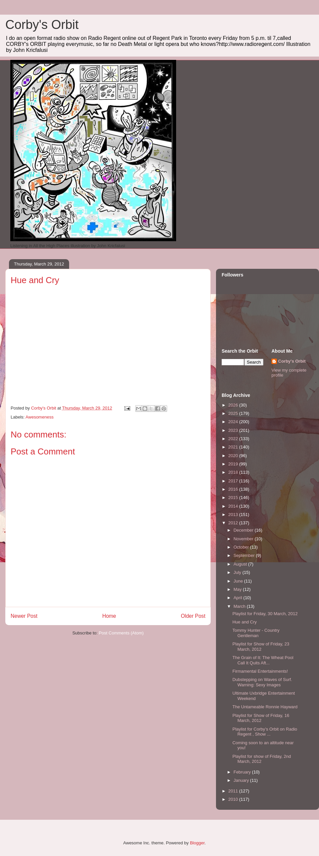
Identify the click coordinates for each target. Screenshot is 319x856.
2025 (233, 413)
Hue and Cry (244, 621)
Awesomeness (39, 417)
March (240, 606)
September (245, 555)
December (244, 530)
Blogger (197, 842)
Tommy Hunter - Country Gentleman (255, 633)
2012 (233, 522)
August (241, 564)
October (242, 547)
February (243, 772)
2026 (233, 405)
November (244, 538)
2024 (233, 421)
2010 (233, 799)
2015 (233, 497)
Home (109, 616)
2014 (233, 506)
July (238, 572)
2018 (233, 472)
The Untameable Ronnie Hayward (264, 706)
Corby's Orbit (42, 25)
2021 (233, 446)
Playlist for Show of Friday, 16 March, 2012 (260, 718)
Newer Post (24, 616)
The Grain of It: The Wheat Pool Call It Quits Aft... (262, 660)
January (242, 780)
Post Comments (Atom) (121, 632)
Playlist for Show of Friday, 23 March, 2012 (260, 646)
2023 (233, 430)
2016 (233, 489)
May (238, 589)
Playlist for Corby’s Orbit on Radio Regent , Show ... (264, 732)
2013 (233, 514)
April (239, 597)
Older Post (193, 616)
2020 (233, 455)
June (239, 581)
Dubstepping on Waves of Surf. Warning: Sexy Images (262, 682)
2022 (233, 438)
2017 (233, 480)
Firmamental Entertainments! (260, 671)
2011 (233, 790)
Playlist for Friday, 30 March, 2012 (264, 613)
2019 (233, 463)
